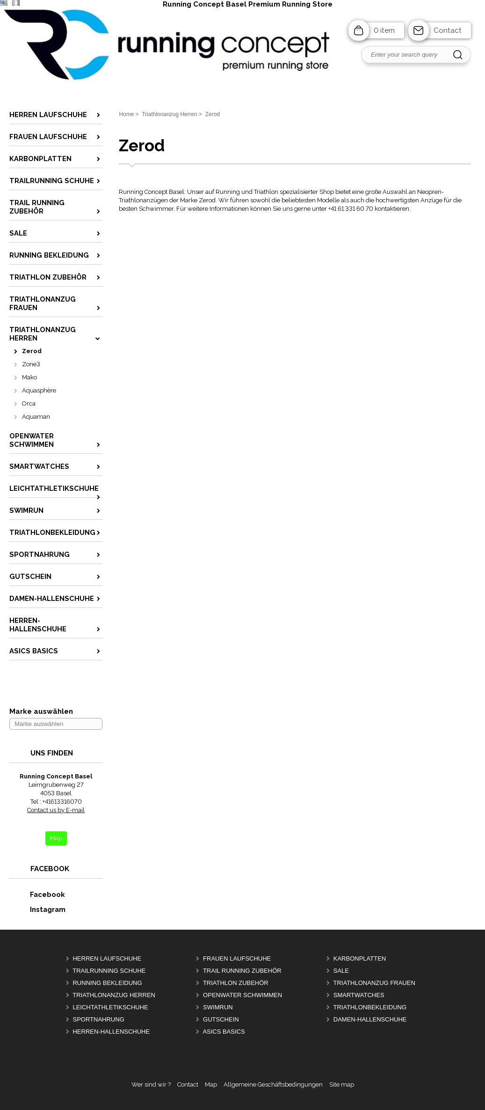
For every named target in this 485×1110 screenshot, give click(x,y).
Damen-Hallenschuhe (370, 1019)
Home (126, 114)
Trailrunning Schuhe (108, 970)
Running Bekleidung (107, 982)
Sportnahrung (98, 1019)
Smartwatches (358, 995)
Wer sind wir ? (151, 1084)
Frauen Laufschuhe (237, 958)
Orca (29, 403)
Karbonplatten (359, 958)
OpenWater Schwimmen (242, 995)
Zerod (32, 351)
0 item (384, 30)
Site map (341, 1084)
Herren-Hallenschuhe (111, 1031)
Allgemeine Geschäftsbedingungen (273, 1084)
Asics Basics (224, 1031)
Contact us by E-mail (56, 810)
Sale (341, 970)
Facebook (37, 894)
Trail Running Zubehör (242, 970)
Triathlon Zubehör (235, 982)
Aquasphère (39, 390)
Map (211, 1084)
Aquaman (36, 416)
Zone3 (31, 364)
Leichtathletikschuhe (110, 1007)
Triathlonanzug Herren (113, 995)
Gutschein (221, 1019)
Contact (448, 30)
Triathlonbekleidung (370, 1007)
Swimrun (218, 1007)
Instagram (37, 909)
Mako (29, 377)
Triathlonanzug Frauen (374, 982)
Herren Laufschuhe (106, 958)
